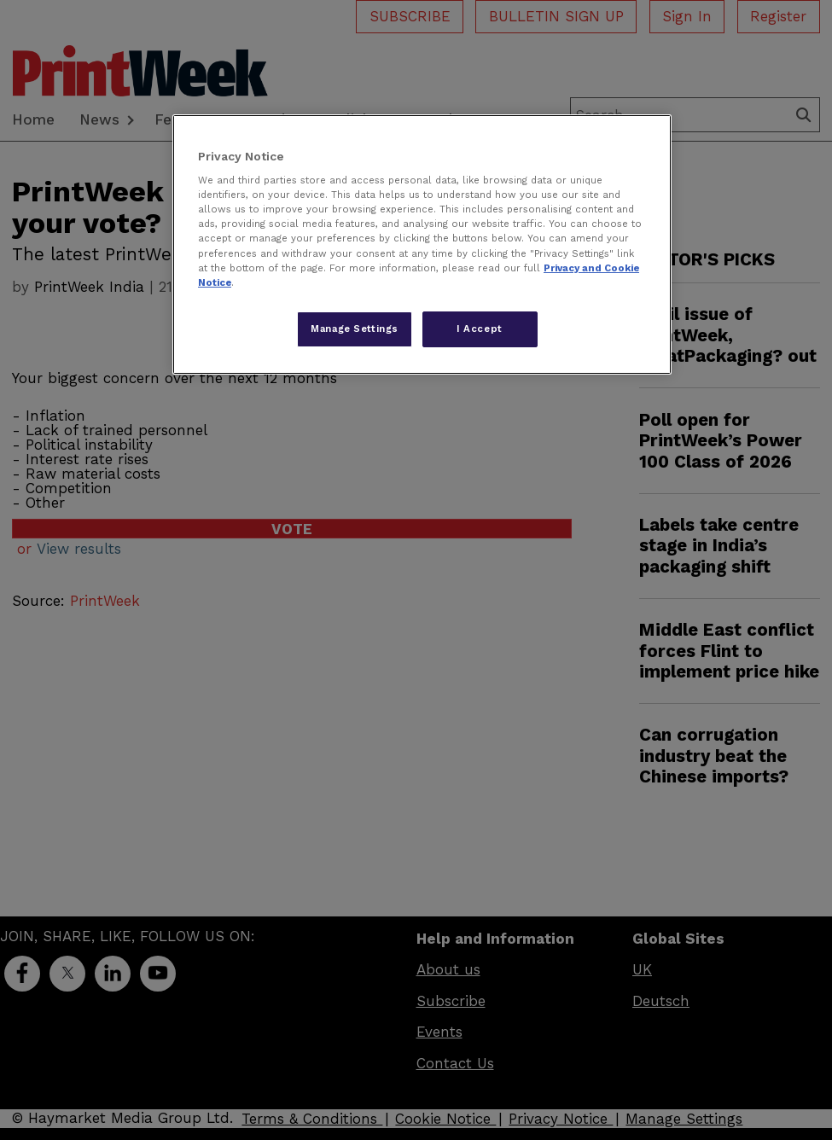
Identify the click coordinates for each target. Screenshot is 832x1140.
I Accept (480, 328)
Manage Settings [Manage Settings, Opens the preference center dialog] (355, 328)
